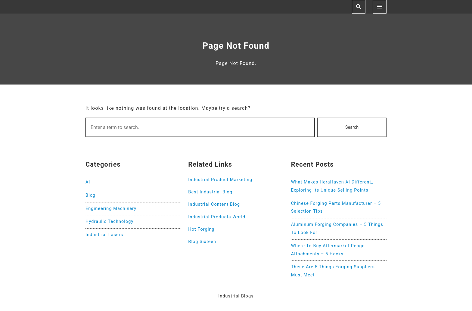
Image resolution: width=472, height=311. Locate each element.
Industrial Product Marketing (220, 179)
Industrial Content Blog (214, 204)
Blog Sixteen (202, 241)
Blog (90, 195)
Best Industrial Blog (210, 192)
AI (87, 182)
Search (352, 127)
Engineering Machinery (110, 208)
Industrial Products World (216, 217)
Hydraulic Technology (109, 221)
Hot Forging (201, 229)
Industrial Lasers (104, 234)
